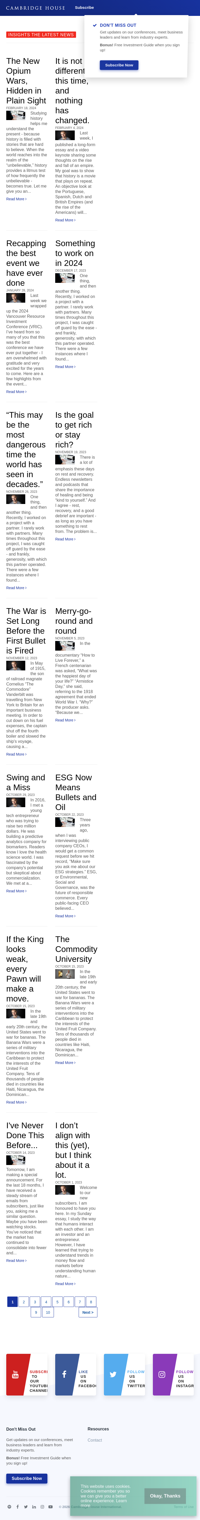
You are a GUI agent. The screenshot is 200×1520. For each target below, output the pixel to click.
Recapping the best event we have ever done (26, 263)
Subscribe (84, 7)
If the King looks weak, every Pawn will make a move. (25, 969)
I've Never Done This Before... (25, 1135)
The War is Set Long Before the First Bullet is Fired (26, 630)
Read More (16, 199)
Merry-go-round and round (74, 621)
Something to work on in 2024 (75, 253)
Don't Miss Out (40, 1447)
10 (48, 1312)
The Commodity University (76, 949)
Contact (95, 1440)
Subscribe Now (27, 1478)
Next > (88, 1312)
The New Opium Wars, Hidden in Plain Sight (26, 80)
